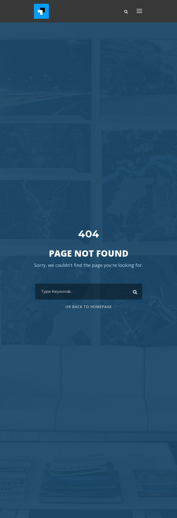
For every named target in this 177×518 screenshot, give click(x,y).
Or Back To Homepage (88, 306)
